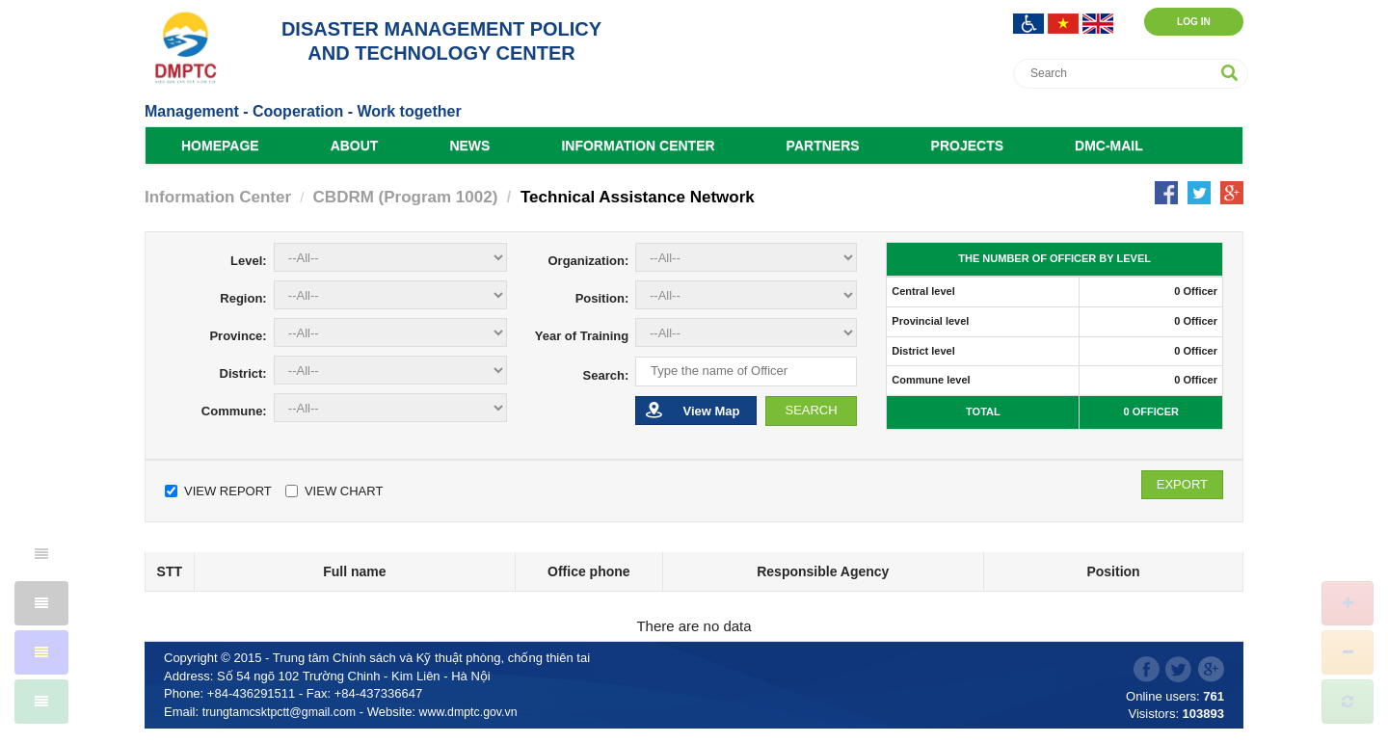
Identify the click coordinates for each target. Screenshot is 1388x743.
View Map (692, 410)
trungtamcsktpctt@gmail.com (283, 711)
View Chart (334, 491)
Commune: (234, 411)
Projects (967, 145)
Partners (823, 145)
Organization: (587, 260)
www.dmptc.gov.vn (478, 711)
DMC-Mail (1109, 145)
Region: (243, 298)
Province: (237, 336)
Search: (606, 375)
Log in (1182, 21)
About (355, 145)
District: (243, 373)
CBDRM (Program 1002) (405, 197)
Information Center (637, 145)
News (469, 145)
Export (1182, 484)
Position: (602, 298)
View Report (218, 491)
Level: (248, 260)
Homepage (220, 145)
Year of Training (582, 336)
